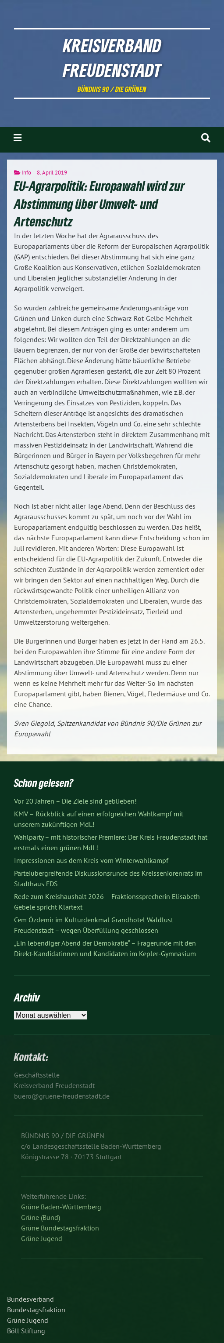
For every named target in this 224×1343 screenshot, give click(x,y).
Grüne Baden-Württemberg (61, 1206)
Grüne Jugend (41, 1238)
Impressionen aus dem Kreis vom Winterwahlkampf (91, 860)
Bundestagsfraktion (36, 1309)
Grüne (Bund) (40, 1217)
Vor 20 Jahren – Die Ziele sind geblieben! (75, 801)
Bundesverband (30, 1299)
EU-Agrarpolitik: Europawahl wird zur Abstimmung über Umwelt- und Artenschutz (99, 203)
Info (26, 172)
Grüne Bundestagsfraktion (60, 1227)
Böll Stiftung (26, 1330)
